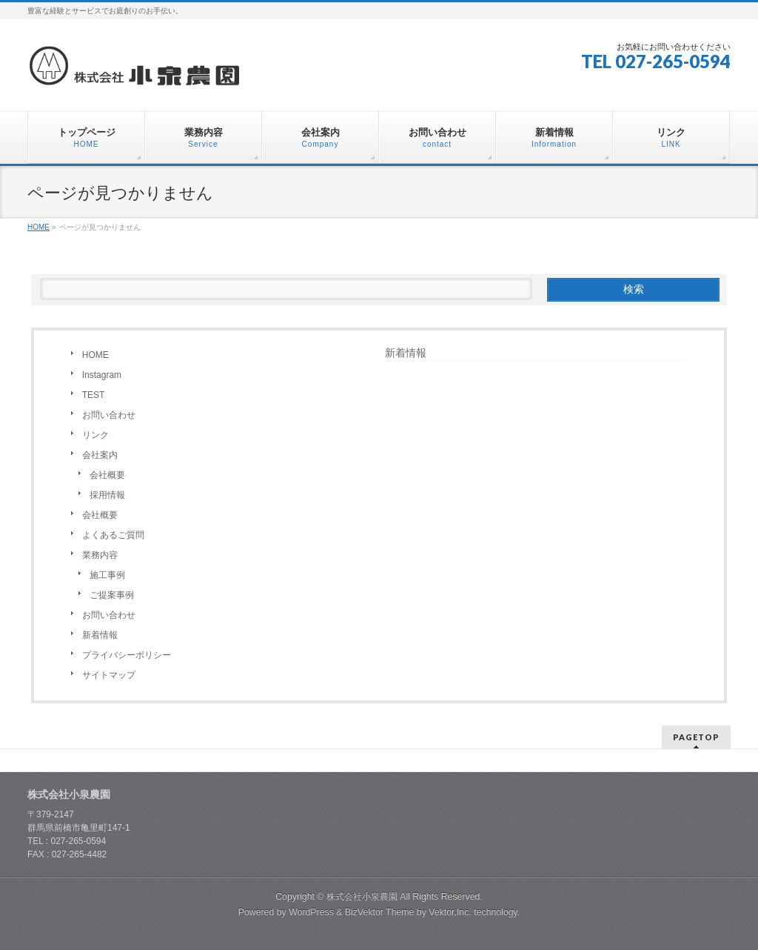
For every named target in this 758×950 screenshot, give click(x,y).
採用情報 (107, 495)
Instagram (101, 375)
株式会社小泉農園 (362, 896)
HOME (95, 355)
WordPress (311, 912)
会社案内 (100, 455)
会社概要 (107, 475)
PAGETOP (696, 737)
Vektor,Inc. (450, 912)
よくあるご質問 (113, 535)
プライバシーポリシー (126, 655)
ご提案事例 (112, 595)
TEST (93, 395)
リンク (95, 435)
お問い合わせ (108, 415)
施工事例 (107, 575)
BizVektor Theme (380, 912)
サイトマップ (108, 675)
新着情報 (100, 635)
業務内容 (100, 555)
